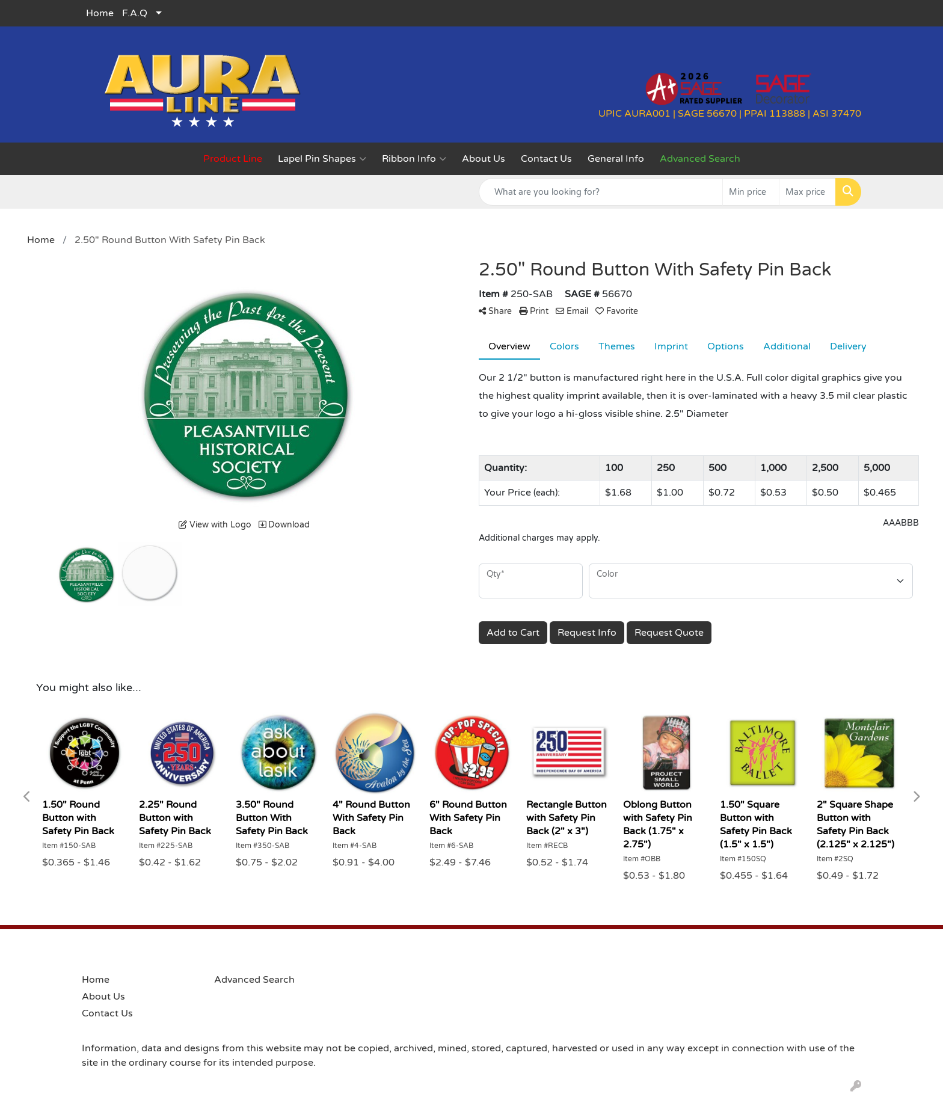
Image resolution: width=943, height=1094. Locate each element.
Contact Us (546, 159)
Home (100, 13)
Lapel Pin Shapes (322, 159)
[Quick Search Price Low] (750, 192)
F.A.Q (134, 13)
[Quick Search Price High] (807, 192)
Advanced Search (254, 980)
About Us (483, 159)
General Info (616, 159)
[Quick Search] (601, 192)
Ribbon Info (414, 159)
